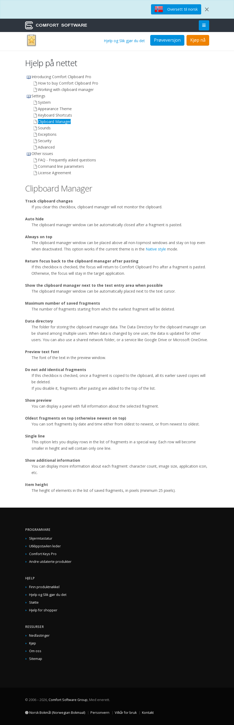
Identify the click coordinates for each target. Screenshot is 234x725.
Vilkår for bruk (126, 712)
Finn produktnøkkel (44, 587)
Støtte (34, 602)
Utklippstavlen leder (45, 546)
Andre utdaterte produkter (50, 561)
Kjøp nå (197, 40)
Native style (156, 249)
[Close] (206, 9)
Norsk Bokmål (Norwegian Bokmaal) (55, 712)
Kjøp (32, 643)
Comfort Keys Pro (43, 554)
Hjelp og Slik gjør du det (124, 40)
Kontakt (148, 712)
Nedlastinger (39, 635)
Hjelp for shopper (43, 610)
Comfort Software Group (68, 700)
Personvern (99, 712)
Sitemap (35, 658)
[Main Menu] (204, 25)
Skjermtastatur (40, 538)
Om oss (35, 651)
